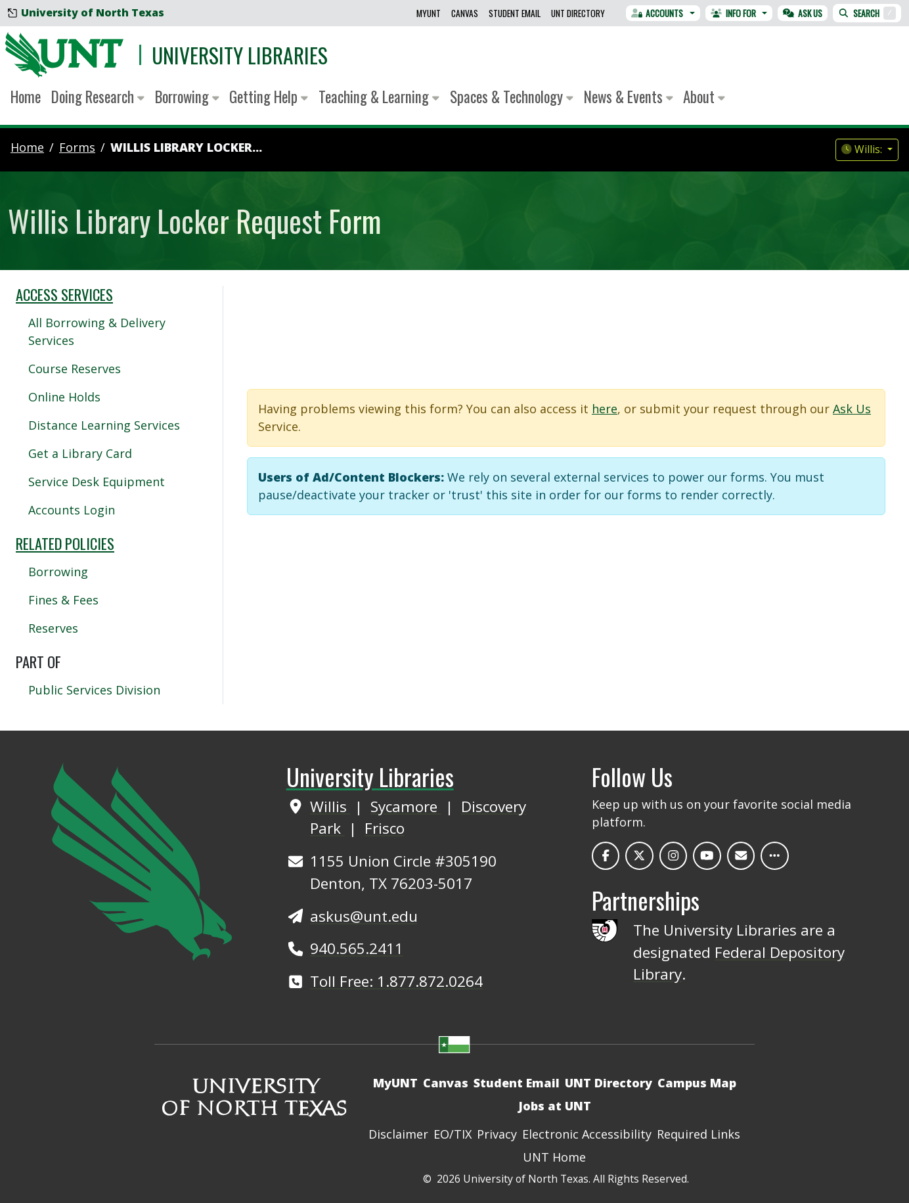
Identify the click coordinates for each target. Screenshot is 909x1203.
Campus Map (696, 1083)
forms (77, 147)
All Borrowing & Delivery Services (97, 331)
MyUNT (428, 13)
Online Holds (64, 397)
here (604, 409)
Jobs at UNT (554, 1106)
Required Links (698, 1134)
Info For (733, 13)
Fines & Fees (63, 600)
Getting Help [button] (268, 96)
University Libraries (240, 54)
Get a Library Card (80, 453)
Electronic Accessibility (587, 1134)
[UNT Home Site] (141, 860)
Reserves (53, 628)
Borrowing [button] (187, 96)
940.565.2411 (356, 948)
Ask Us (802, 13)
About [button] (704, 96)
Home (26, 96)
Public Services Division (94, 690)
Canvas (464, 13)
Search (867, 13)
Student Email (515, 13)
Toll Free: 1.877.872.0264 (396, 981)
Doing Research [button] (97, 96)
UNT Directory (578, 13)
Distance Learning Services (104, 425)
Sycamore (405, 806)
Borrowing (58, 571)
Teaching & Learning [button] (379, 96)
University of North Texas (86, 12)
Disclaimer (398, 1134)
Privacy (497, 1134)
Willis (330, 806)
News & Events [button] (628, 96)
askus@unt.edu (364, 916)
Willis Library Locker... (186, 147)
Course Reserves (74, 368)
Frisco (385, 828)
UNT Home (554, 1157)
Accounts (657, 13)
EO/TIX (452, 1134)
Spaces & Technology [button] (511, 96)
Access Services (64, 294)
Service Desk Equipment (96, 481)
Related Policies (65, 543)
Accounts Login (71, 510)
